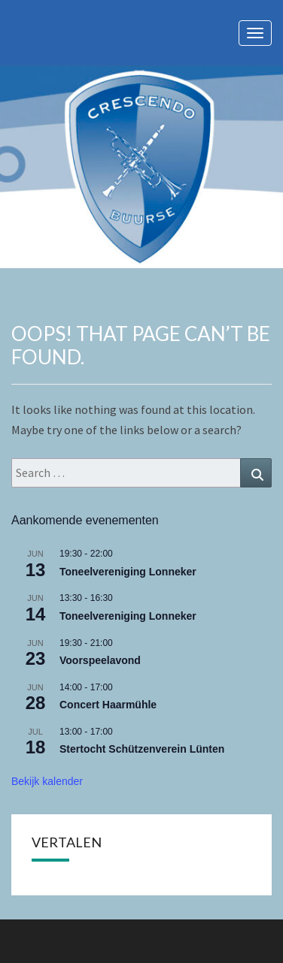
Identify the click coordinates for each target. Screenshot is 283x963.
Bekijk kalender (47, 781)
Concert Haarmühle (108, 705)
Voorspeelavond (100, 660)
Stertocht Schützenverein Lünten (141, 749)
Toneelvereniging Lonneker (127, 572)
